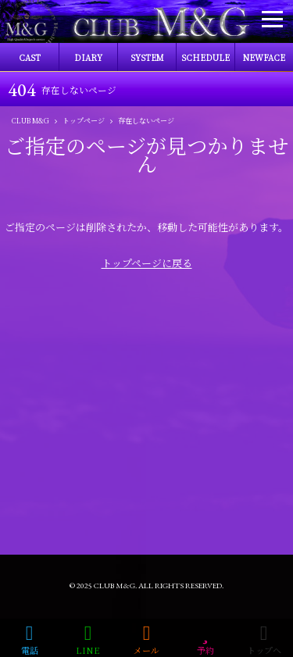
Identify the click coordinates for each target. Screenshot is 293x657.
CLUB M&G (114, 585)
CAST (30, 57)
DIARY (88, 57)
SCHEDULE (205, 57)
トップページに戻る (147, 262)
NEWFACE (264, 57)
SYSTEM (147, 57)
